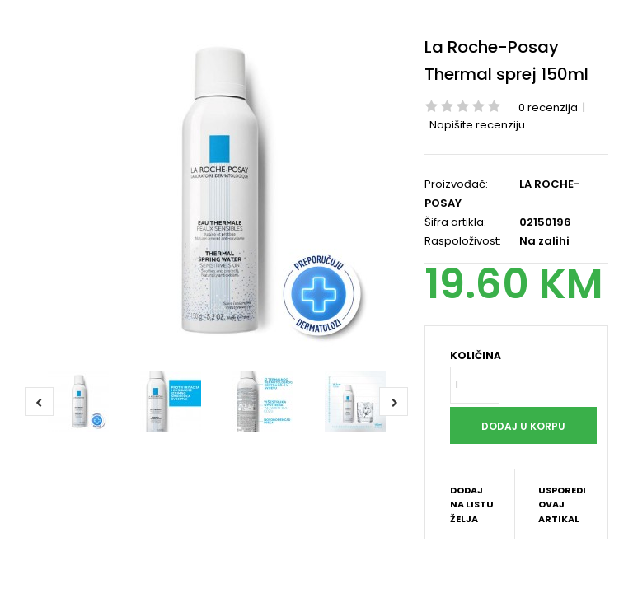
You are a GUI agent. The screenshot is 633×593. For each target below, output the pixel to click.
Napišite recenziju (477, 125)
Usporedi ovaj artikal (562, 504)
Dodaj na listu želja (472, 504)
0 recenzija (548, 107)
